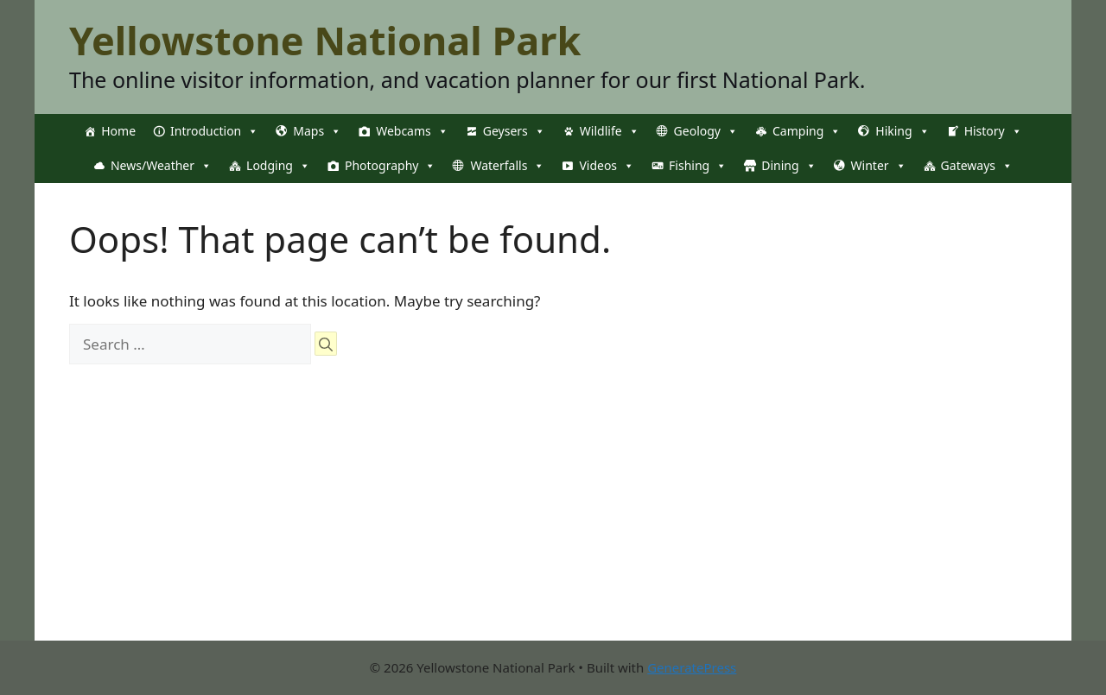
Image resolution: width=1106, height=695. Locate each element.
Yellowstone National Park (325, 40)
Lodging (278, 165)
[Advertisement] (553, 520)
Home (118, 131)
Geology (706, 131)
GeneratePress (691, 667)
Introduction (214, 131)
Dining (788, 165)
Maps (317, 131)
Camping (806, 131)
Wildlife (609, 131)
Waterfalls (507, 165)
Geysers (514, 131)
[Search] (326, 344)
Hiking (902, 131)
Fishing (698, 165)
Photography (390, 165)
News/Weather (161, 165)
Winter (878, 165)
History (993, 131)
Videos (606, 165)
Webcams (412, 131)
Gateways (977, 165)
